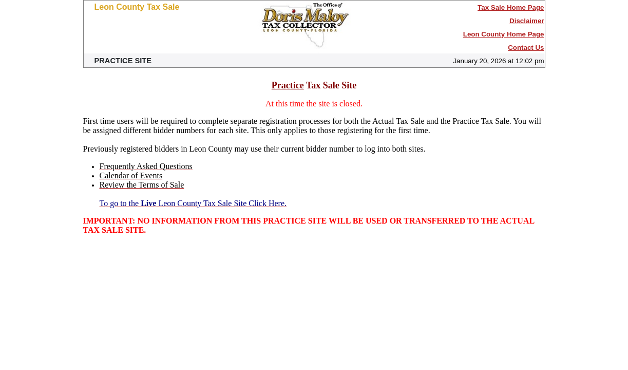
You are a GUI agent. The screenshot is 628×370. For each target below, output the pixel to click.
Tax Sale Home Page (511, 7)
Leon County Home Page (503, 34)
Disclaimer (526, 21)
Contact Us (526, 47)
